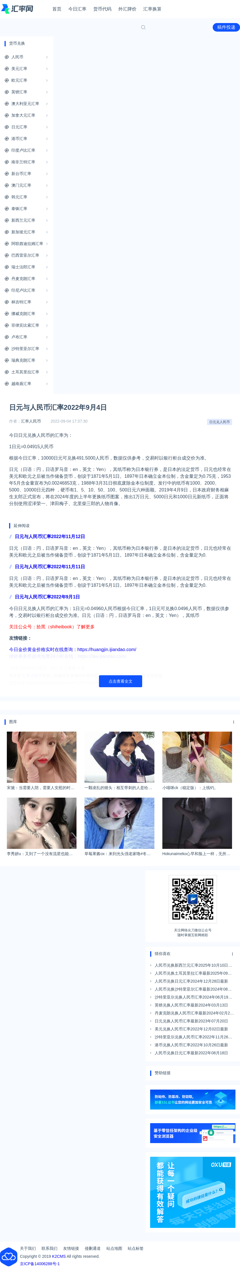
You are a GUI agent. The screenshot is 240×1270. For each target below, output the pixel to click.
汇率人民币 (31, 421)
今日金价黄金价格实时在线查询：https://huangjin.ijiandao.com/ (72, 649)
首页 (56, 9)
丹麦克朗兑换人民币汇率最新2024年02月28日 (193, 1014)
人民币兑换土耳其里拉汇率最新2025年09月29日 (193, 974)
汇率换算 (152, 9)
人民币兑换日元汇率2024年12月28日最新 (191, 981)
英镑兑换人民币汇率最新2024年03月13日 (191, 1005)
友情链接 (71, 1248)
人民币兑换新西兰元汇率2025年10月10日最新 (193, 966)
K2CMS (59, 1256)
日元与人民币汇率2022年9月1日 (47, 596)
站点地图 (114, 1248)
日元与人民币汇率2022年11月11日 (50, 566)
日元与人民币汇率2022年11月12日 (50, 536)
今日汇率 (77, 9)
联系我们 (49, 1248)
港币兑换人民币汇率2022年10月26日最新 (191, 1045)
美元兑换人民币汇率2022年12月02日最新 (191, 1029)
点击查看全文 (121, 681)
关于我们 (28, 1248)
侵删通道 (93, 1248)
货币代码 (102, 9)
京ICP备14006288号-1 (40, 1263)
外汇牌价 (127, 9)
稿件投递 (226, 27)
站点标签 (136, 1248)
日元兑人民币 (219, 422)
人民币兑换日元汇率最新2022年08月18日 (191, 1053)
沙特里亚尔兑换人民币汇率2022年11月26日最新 (193, 1038)
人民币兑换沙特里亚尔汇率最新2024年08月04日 (193, 990)
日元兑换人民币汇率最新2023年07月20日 (191, 1021)
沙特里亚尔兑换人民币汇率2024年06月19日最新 (193, 998)
